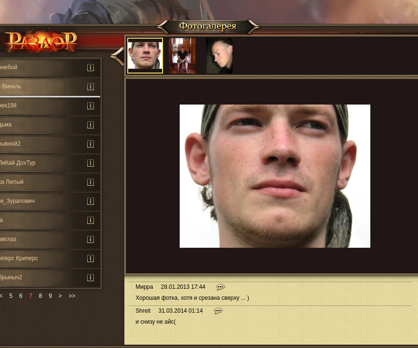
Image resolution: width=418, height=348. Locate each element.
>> (72, 296)
